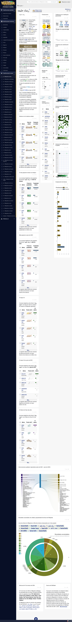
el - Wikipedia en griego (7, 96)
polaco (46, 153)
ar (29, 9)
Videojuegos (5, 70)
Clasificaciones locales (7, 74)
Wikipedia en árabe (65, 2)
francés (46, 137)
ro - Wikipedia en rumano (7, 171)
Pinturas (4, 52)
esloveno (47, 165)
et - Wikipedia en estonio (7, 107)
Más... (28, 164)
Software (4, 60)
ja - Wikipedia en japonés (7, 139)
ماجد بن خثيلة (22, 607)
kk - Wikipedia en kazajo (7, 145)
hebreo (46, 143)
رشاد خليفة (42, 526)
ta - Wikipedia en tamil (7, 193)
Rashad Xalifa (33, 531)
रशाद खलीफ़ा (24, 531)
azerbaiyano (47, 116)
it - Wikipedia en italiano (7, 137)
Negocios (5, 45)
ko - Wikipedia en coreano (8, 147)
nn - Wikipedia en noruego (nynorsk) (8, 161)
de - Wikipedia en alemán (7, 94)
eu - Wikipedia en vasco (7, 109)
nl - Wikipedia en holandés (8, 157)
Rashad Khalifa (24, 526)
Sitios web (5, 57)
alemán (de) (24, 394)
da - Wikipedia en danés (7, 91)
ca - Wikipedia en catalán (7, 86)
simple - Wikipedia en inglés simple (8, 180)
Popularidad (5, 18)
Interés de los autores (7, 13)
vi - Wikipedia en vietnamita (8, 208)
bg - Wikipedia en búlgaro (8, 84)
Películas (4, 47)
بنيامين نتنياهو (36, 605)
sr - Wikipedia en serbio (7, 188)
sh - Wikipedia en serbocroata (8, 176)
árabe (46, 112)
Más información (63, 606)
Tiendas (4, 65)
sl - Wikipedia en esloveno (8, 185)
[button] (32, 17)
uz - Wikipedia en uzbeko (7, 205)
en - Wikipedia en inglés (7, 99)
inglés (26, 39)
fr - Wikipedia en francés (7, 117)
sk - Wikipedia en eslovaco (8, 183)
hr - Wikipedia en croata (7, 127)
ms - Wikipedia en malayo (7, 155)
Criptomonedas (6, 29)
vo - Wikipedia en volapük (8, 210)
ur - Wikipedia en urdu (7, 203)
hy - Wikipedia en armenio (7, 132)
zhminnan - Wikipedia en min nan (9, 215)
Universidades (5, 67)
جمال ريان (30, 604)
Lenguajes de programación (8, 40)
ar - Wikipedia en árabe (7, 76)
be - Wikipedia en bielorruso (8, 81)
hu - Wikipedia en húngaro (8, 129)
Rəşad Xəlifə (45, 528)
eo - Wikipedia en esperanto (8, 101)
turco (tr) (24, 373)
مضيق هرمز (29, 607)
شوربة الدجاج (42, 97)
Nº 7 (61, 53)
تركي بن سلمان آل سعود (31, 608)
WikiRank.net (8, 219)
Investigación (53, 1)
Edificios (4, 32)
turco (46, 171)
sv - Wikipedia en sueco (7, 190)
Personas (5, 50)
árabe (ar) (24, 378)
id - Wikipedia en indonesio (8, 134)
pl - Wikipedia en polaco (7, 166)
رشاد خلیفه (51, 526)
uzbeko (46, 175)
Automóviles (5, 24)
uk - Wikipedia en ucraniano (8, 200)
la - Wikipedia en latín (7, 150)
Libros (4, 42)
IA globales (5, 37)
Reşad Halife (34, 526)
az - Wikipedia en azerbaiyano (8, 79)
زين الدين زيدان (50, 97)
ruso (46, 159)
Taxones (4, 62)
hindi (46, 149)
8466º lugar (24, 64)
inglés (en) (24, 382)
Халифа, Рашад (35, 528)
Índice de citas (5, 16)
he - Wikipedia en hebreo (7, 122)
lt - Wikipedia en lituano (7, 152)
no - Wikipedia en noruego (8, 164)
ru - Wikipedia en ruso (7, 174)
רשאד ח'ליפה (54, 528)
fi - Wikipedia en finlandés (7, 114)
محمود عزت (22, 608)
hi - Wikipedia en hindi (7, 124)
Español (20, 5)
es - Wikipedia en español (7, 104)
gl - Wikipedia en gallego (7, 119)
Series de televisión (6, 55)
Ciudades (5, 27)
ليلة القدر (23, 605)
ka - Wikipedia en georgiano (8, 142)
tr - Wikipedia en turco (7, 198)
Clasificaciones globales (7, 10)
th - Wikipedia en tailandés (8, 195)
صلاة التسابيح (29, 605)
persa (46, 132)
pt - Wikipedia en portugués (8, 169)
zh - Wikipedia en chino (7, 213)
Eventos (4, 34)
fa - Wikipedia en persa (7, 112)
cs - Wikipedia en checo (7, 89)
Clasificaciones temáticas (7, 22)
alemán (46, 120)
